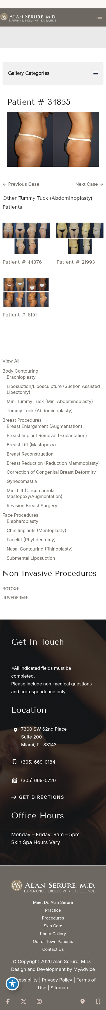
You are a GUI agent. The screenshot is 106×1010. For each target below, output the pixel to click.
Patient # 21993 (75, 262)
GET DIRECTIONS (41, 797)
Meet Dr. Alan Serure (53, 902)
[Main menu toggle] (99, 17)
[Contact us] (82, 1001)
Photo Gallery (53, 933)
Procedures (53, 918)
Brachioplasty (21, 377)
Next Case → (89, 184)
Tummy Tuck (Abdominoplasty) (40, 410)
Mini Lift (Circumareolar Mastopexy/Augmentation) (35, 493)
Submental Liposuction (31, 558)
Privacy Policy (57, 980)
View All (11, 361)
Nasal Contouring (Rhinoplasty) (40, 549)
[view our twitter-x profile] (23, 1001)
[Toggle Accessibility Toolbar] (12, 983)
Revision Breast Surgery (32, 505)
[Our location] (98, 1001)
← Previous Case (21, 184)
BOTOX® (11, 588)
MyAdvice (84, 969)
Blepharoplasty (22, 521)
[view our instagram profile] (39, 1001)
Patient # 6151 (20, 315)
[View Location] (39, 737)
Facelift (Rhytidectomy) (31, 539)
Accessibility (24, 980)
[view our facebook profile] (8, 1001)
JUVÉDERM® (15, 597)
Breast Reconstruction (30, 454)
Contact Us (53, 949)
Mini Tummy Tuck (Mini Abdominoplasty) (50, 401)
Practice (53, 910)
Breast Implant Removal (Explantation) (47, 435)
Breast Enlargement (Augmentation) (44, 426)
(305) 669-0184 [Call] (38, 762)
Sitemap (59, 987)
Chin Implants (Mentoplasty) (36, 530)
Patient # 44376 (22, 262)
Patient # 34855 (39, 102)
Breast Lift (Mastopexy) (31, 444)
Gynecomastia (22, 481)
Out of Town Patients (53, 941)
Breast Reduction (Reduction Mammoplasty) (53, 463)
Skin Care (53, 925)
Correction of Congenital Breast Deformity (51, 472)
